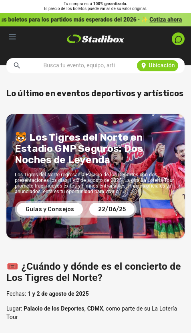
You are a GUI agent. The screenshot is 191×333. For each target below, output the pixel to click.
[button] (95, 19)
